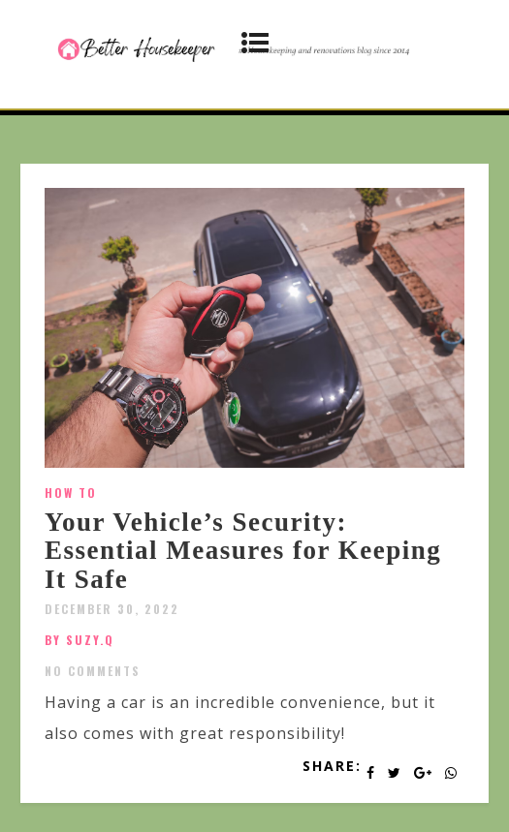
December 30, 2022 (112, 609)
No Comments (93, 671)
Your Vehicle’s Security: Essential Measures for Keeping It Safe (243, 551)
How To (71, 492)
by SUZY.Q (79, 640)
